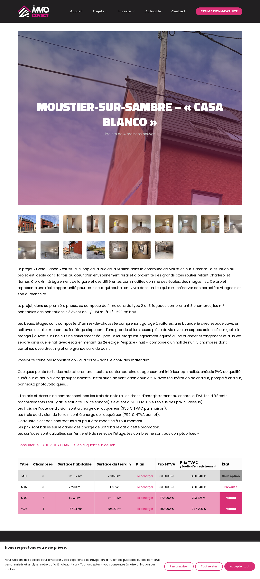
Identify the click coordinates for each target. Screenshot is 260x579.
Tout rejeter (209, 566)
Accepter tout (239, 566)
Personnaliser (179, 566)
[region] (130, 560)
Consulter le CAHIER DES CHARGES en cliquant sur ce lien (66, 445)
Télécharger (144, 476)
